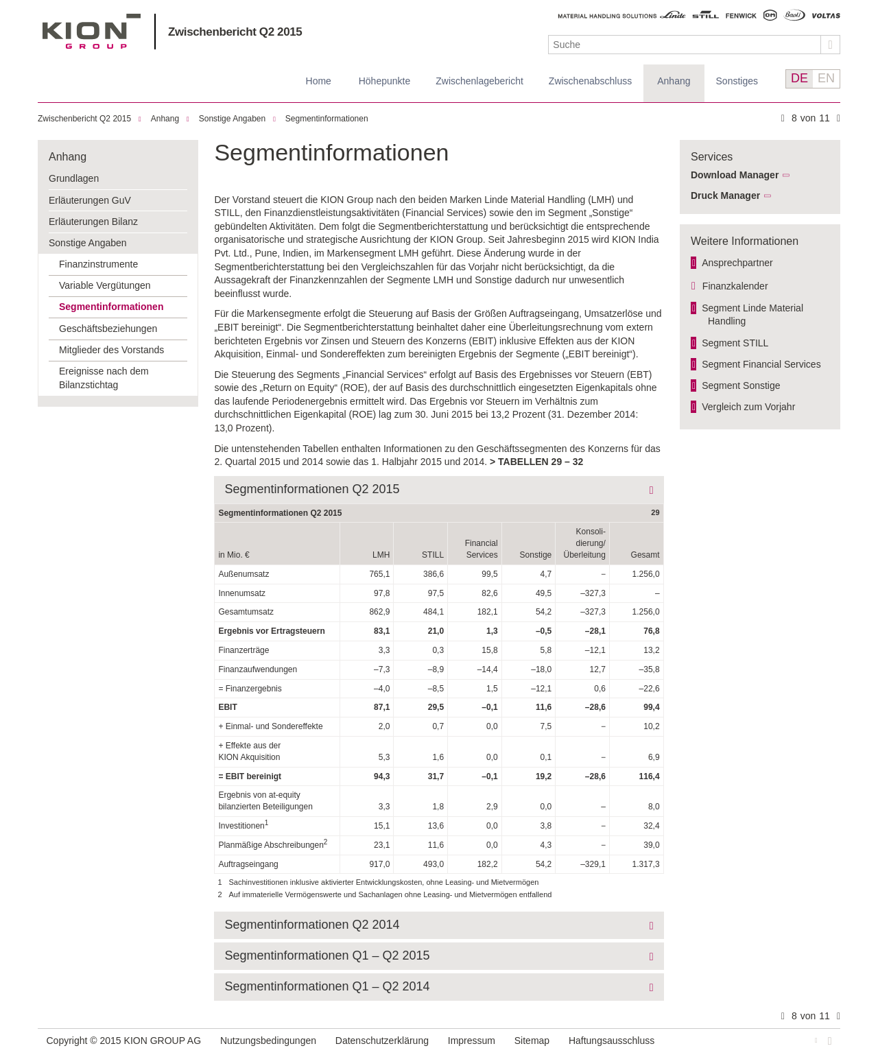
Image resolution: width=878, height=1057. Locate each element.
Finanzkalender (735, 286)
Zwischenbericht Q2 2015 (235, 31)
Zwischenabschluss (590, 80)
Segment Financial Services (761, 364)
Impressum (471, 1040)
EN (826, 78)
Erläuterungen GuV (90, 200)
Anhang (673, 80)
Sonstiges (737, 80)
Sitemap (531, 1040)
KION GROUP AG (92, 31)
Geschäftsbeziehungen (108, 328)
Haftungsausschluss (611, 1040)
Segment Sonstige (741, 385)
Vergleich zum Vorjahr (748, 406)
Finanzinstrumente (98, 264)
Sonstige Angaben (232, 118)
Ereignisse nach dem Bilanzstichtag (104, 378)
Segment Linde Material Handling (752, 314)
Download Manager (735, 174)
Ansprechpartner (737, 262)
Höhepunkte (385, 80)
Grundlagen (74, 178)
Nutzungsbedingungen (268, 1040)
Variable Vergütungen (105, 285)
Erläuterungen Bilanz (93, 221)
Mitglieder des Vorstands (111, 349)
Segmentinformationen (326, 118)
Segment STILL (735, 342)
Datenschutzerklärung (382, 1040)
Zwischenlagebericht (479, 80)
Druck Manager (725, 195)
